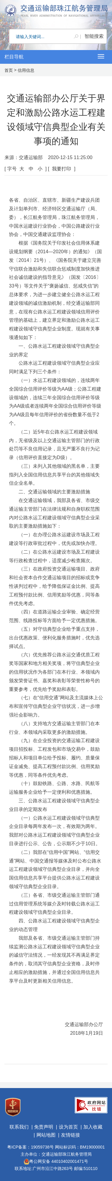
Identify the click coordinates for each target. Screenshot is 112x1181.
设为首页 (68, 1126)
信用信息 (26, 70)
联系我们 (19, 1126)
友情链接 (70, 1135)
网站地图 (46, 1135)
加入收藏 (92, 1126)
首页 (8, 70)
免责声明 (43, 1126)
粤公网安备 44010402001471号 (56, 1161)
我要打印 (61, 168)
